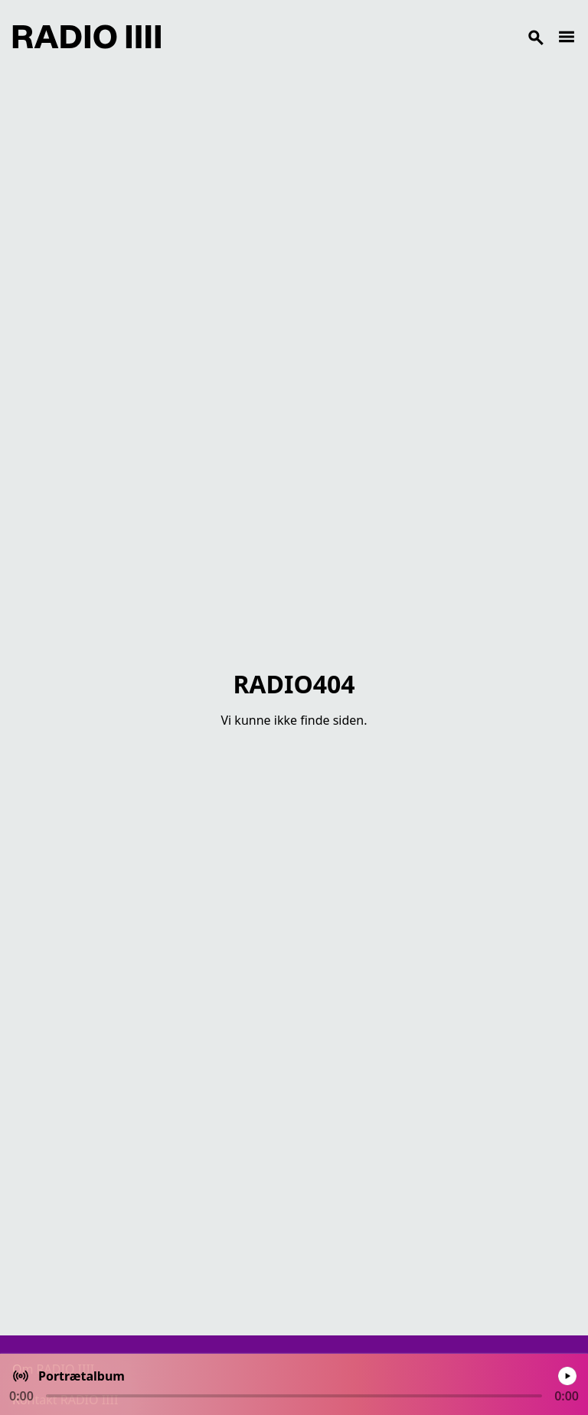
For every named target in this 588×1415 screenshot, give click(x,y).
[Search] (359, 36)
